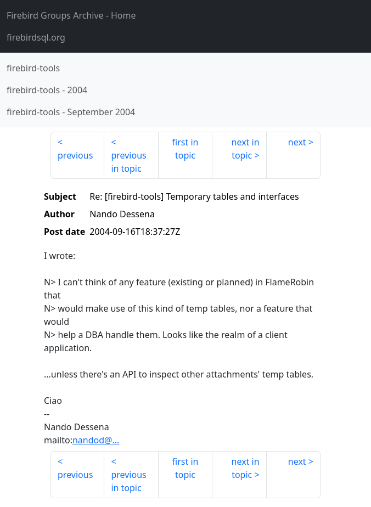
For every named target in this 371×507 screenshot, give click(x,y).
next (297, 142)
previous (75, 155)
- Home (71, 15)
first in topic (185, 148)
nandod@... (95, 440)
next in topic (246, 148)
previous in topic (128, 161)
